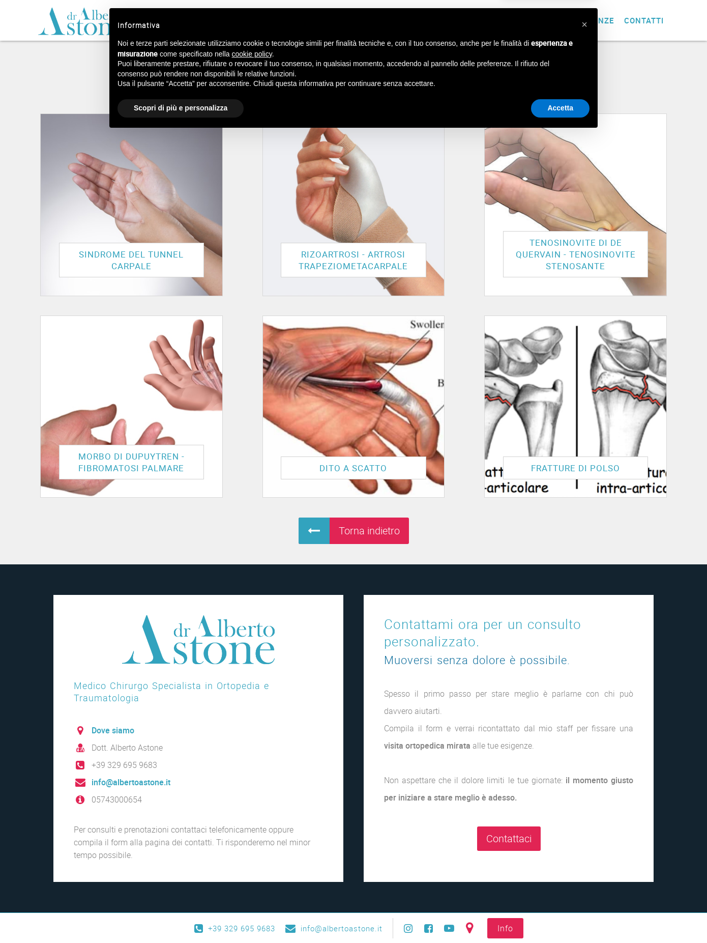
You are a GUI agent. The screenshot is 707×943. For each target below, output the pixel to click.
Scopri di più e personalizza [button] (180, 915)
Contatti (644, 20)
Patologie (427, 20)
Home (271, 20)
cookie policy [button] (252, 861)
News (470, 20)
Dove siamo (113, 730)
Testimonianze (581, 20)
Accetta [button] (560, 915)
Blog (502, 20)
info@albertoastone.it (131, 782)
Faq (531, 20)
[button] (584, 831)
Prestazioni (369, 20)
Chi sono (313, 20)
